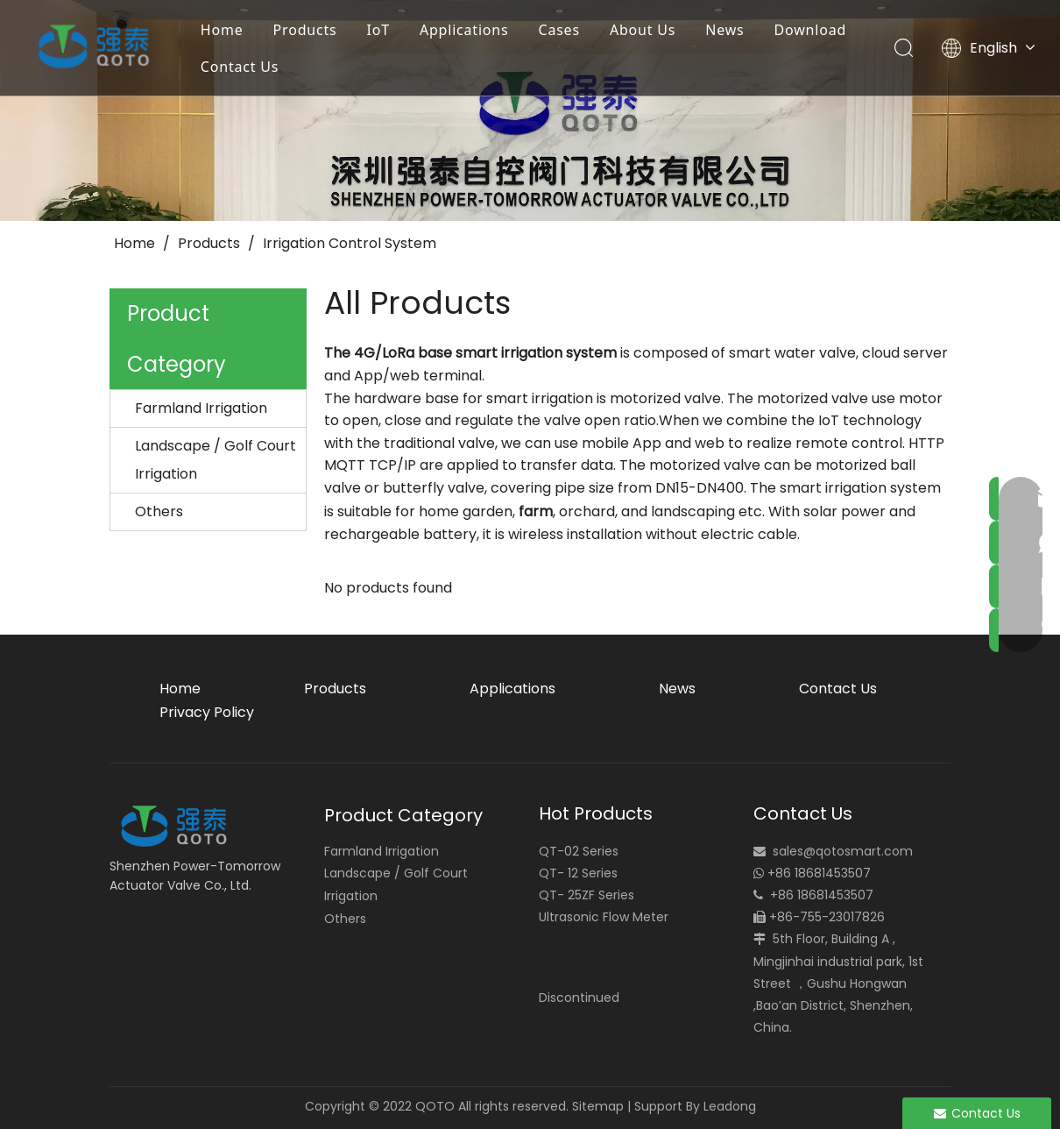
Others (159, 511)
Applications (465, 29)
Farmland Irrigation (201, 408)
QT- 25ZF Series (586, 895)
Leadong (729, 1106)
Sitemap (598, 1106)
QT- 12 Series (578, 873)
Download (811, 29)
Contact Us (240, 66)
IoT (379, 29)
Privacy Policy (206, 712)
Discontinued (579, 997)
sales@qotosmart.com (843, 851)
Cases (560, 29)
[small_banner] (530, 110)
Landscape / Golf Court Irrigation (215, 460)
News (726, 29)
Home (222, 29)
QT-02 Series (578, 851)
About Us (643, 29)
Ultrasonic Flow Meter (603, 917)
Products (306, 29)
